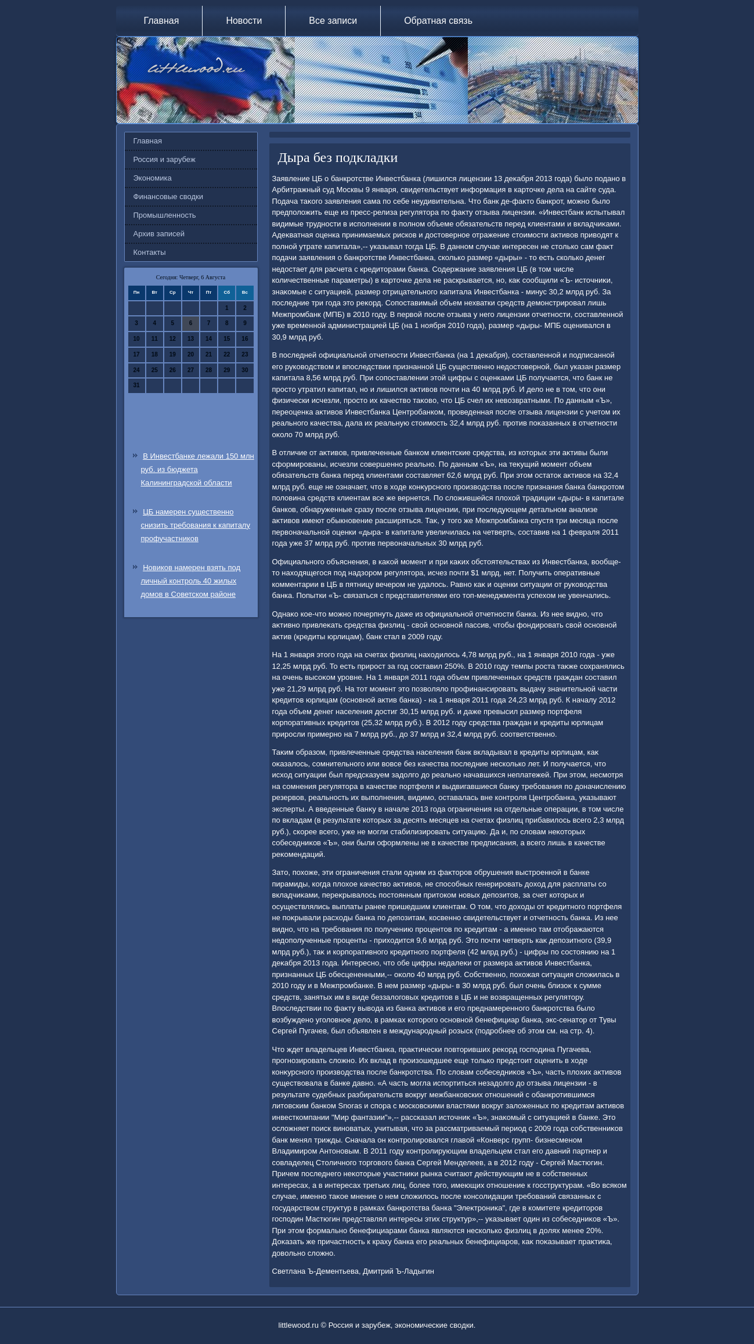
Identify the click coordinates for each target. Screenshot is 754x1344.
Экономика (153, 178)
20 (190, 354)
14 (208, 339)
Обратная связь (438, 21)
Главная (161, 21)
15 (226, 339)
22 (226, 354)
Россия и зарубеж (165, 159)
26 (172, 370)
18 (154, 354)
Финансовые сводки (168, 196)
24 (137, 370)
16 (244, 339)
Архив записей (159, 233)
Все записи (333, 21)
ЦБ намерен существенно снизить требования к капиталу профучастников (195, 525)
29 (226, 370)
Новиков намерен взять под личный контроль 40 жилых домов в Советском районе (191, 581)
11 (154, 339)
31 (137, 385)
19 (172, 354)
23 (244, 354)
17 (137, 354)
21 (208, 354)
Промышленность (165, 215)
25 (154, 370)
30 (244, 370)
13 (190, 339)
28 (208, 370)
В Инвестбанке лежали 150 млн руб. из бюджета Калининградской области (197, 469)
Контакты (150, 252)
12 (172, 339)
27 (190, 370)
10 (137, 339)
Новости (244, 21)
